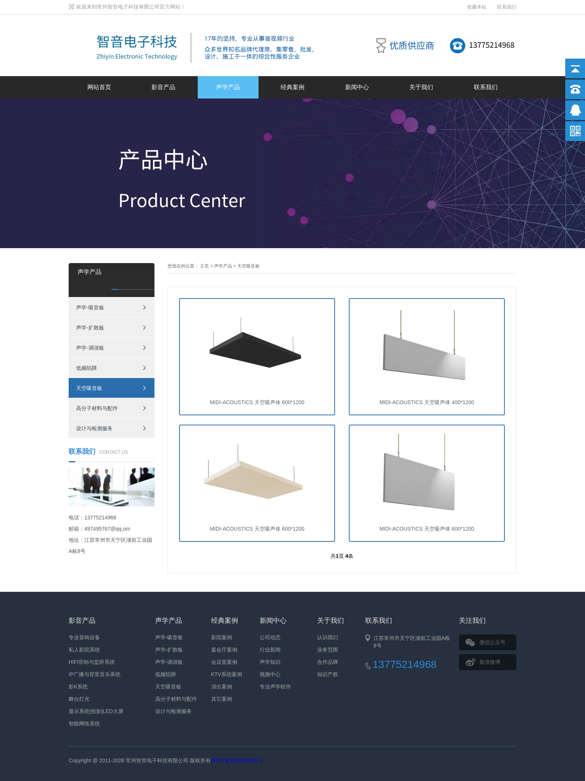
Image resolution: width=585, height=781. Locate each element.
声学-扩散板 (90, 328)
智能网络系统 (84, 724)
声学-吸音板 (90, 307)
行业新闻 (270, 650)
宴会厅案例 (224, 650)
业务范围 (327, 650)
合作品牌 (327, 662)
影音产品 (163, 87)
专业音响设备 (84, 637)
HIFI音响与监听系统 (92, 662)
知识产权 (327, 674)
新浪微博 (489, 662)
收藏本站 (477, 7)
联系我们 (506, 7)
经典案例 (292, 87)
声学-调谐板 (90, 348)
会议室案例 (224, 662)
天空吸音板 (89, 388)
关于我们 (421, 87)
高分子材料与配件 (97, 408)
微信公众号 (492, 642)
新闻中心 (357, 87)
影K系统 (78, 687)
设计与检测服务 (94, 428)
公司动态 (270, 637)
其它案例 (221, 699)
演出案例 (221, 687)
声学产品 (228, 87)
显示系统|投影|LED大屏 (96, 711)
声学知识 (270, 662)
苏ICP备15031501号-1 (237, 760)
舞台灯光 (79, 699)
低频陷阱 (86, 368)
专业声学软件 (275, 687)
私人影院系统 (84, 650)
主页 (204, 266)
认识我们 (327, 637)
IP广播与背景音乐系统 (95, 674)
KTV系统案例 (226, 674)
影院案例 (221, 637)
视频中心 (270, 674)
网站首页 (99, 87)
